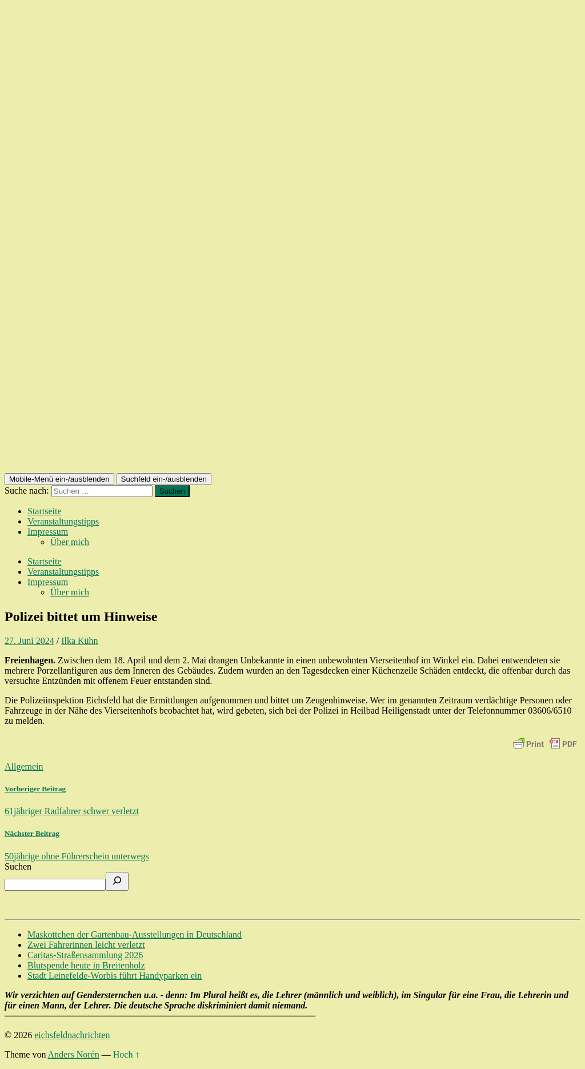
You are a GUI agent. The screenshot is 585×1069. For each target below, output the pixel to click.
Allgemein (24, 766)
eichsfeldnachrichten (72, 1035)
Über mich (69, 542)
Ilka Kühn (79, 641)
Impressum (47, 531)
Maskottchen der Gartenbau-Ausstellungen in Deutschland (134, 934)
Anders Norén (73, 1054)
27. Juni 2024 (29, 641)
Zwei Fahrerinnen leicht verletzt (86, 945)
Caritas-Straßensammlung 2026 (85, 955)
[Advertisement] (292, 387)
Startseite (44, 511)
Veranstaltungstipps (63, 521)
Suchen (18, 866)
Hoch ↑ (126, 1054)
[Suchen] (117, 881)
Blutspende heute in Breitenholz (86, 965)
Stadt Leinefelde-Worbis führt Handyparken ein (114, 975)
